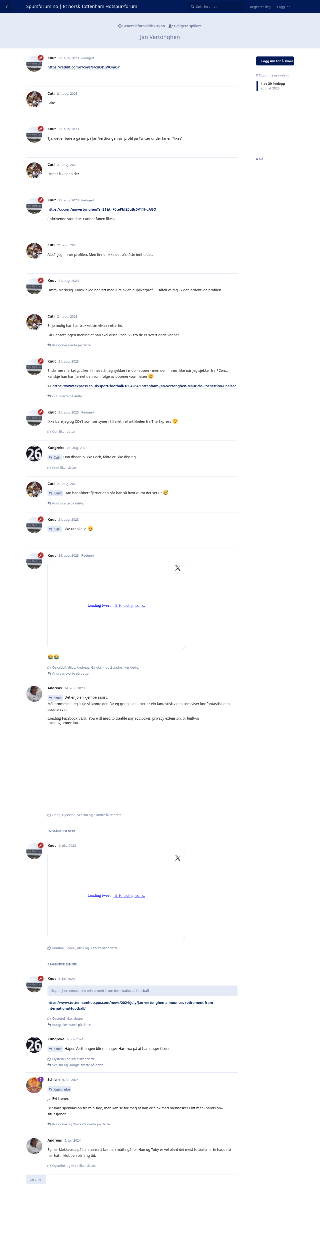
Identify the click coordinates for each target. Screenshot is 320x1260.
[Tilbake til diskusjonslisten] (6, 6)
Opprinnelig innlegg (273, 75)
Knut (58, 493)
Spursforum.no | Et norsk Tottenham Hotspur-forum (81, 6)
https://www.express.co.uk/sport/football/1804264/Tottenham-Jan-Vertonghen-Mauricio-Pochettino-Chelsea (144, 386)
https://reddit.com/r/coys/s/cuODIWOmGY (84, 67)
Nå (259, 159)
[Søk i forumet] (216, 6)
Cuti (57, 457)
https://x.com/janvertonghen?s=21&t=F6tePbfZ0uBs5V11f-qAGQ (102, 209)
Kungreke (62, 1089)
